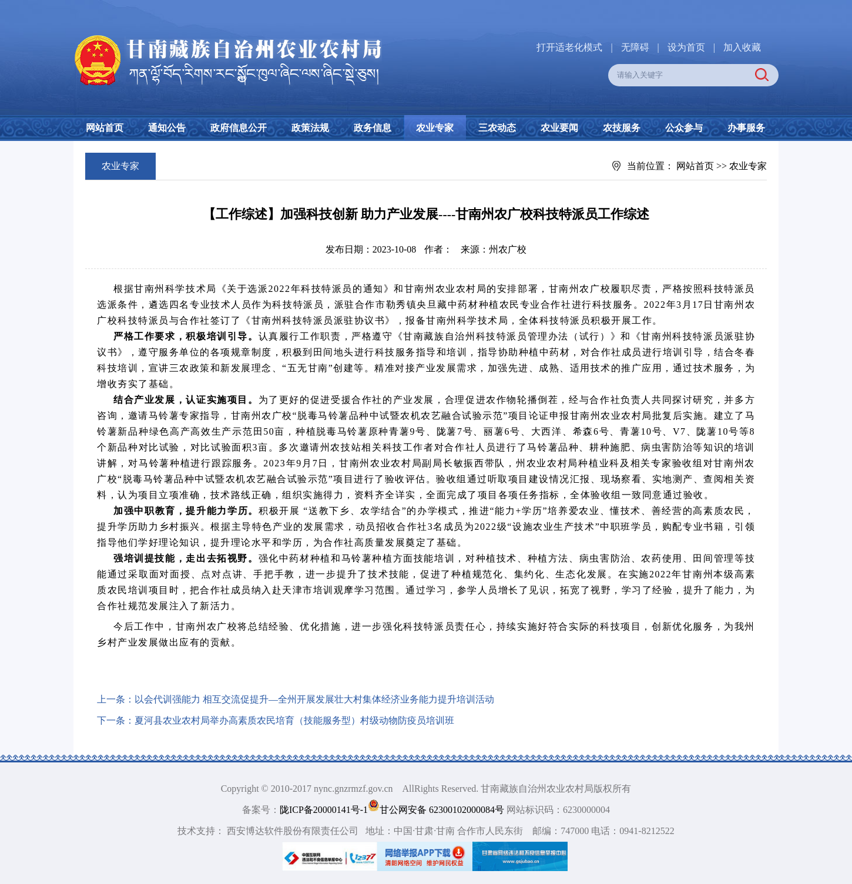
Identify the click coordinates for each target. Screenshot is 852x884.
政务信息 (372, 128)
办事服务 (746, 128)
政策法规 (310, 128)
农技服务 (621, 128)
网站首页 (104, 128)
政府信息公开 (238, 128)
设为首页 (686, 47)
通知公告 (167, 128)
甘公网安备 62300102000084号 (437, 810)
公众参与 (684, 128)
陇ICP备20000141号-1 (324, 810)
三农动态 (497, 128)
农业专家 (435, 128)
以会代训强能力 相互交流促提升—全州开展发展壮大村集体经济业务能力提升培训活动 (314, 699)
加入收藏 (742, 47)
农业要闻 (559, 128)
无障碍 (635, 47)
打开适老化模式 (569, 47)
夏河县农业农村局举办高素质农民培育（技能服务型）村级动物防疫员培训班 (294, 720)
